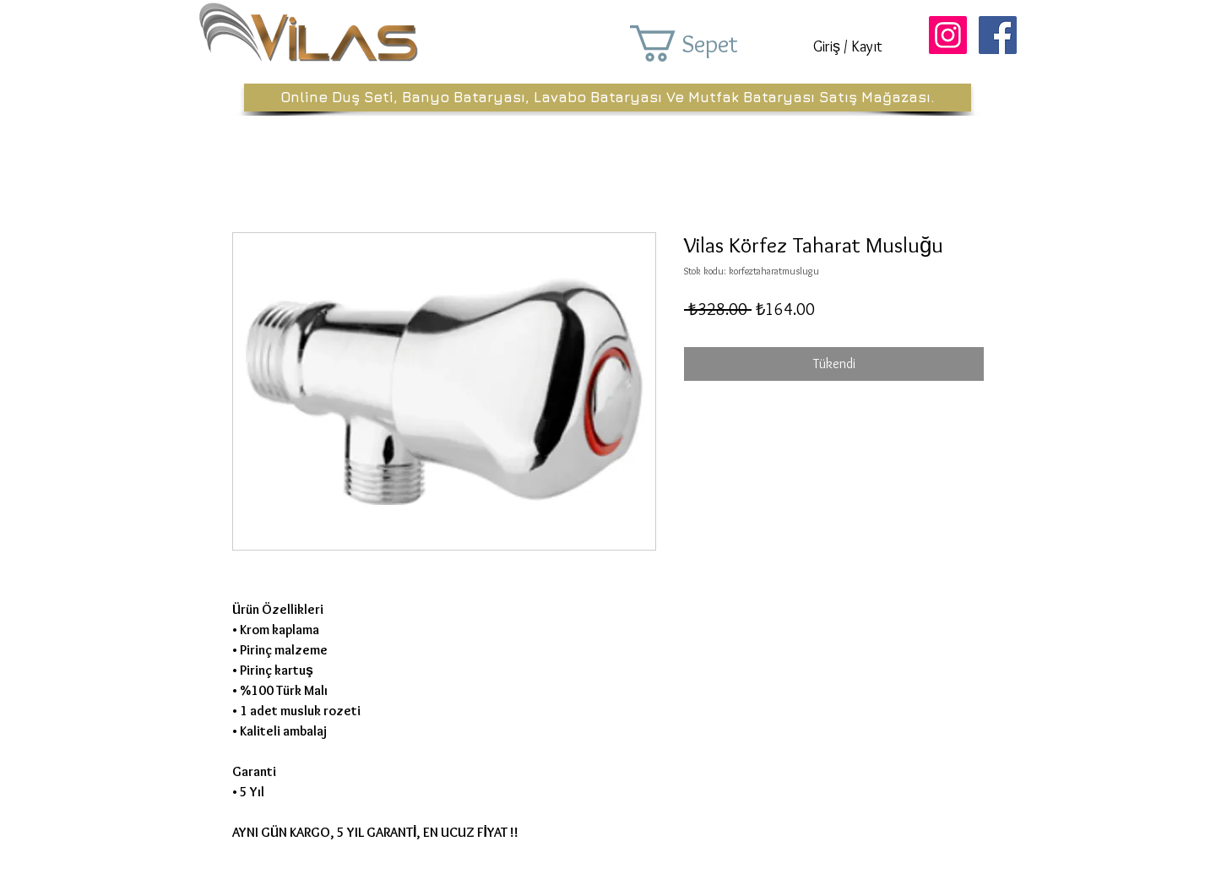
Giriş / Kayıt (847, 46)
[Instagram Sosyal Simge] (948, 35)
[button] (707, 43)
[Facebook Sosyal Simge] (998, 35)
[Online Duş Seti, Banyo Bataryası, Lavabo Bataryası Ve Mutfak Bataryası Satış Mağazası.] (607, 97)
